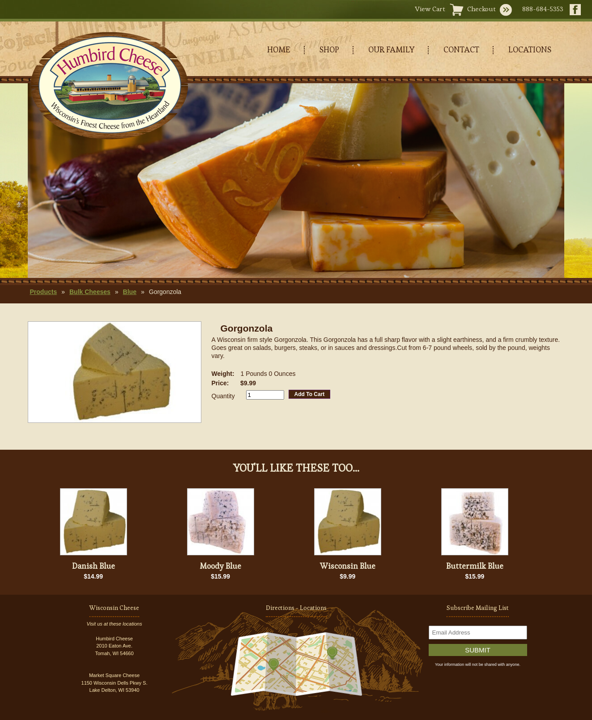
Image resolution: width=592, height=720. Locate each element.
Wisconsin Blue (347, 566)
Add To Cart (309, 394)
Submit (477, 650)
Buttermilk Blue (474, 566)
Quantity (223, 396)
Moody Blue (220, 566)
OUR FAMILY (391, 49)
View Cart (430, 8)
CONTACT (461, 49)
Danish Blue (93, 566)
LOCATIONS (529, 49)
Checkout (481, 8)
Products (43, 291)
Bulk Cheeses (90, 291)
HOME (278, 49)
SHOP (329, 49)
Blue (129, 291)
